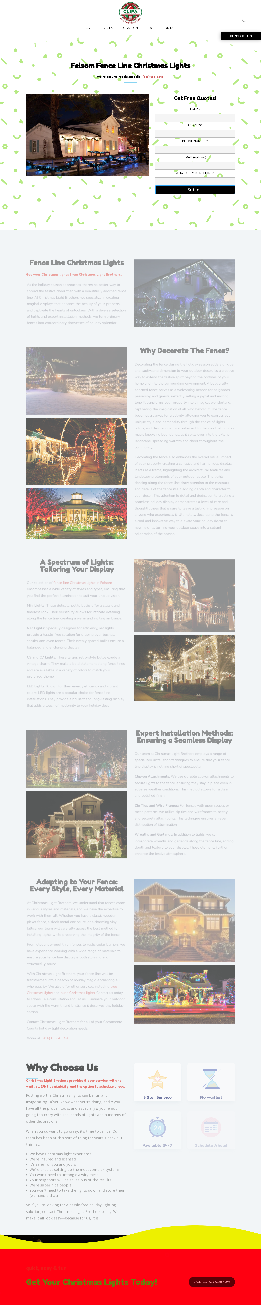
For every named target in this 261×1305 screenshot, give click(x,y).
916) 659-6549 (153, 76)
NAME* (195, 113)
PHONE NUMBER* (195, 145)
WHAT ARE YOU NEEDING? (195, 177)
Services (105, 28)
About (152, 28)
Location (129, 28)
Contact (170, 28)
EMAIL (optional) (195, 161)
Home (88, 28)
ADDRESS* (195, 129)
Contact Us (241, 36)
